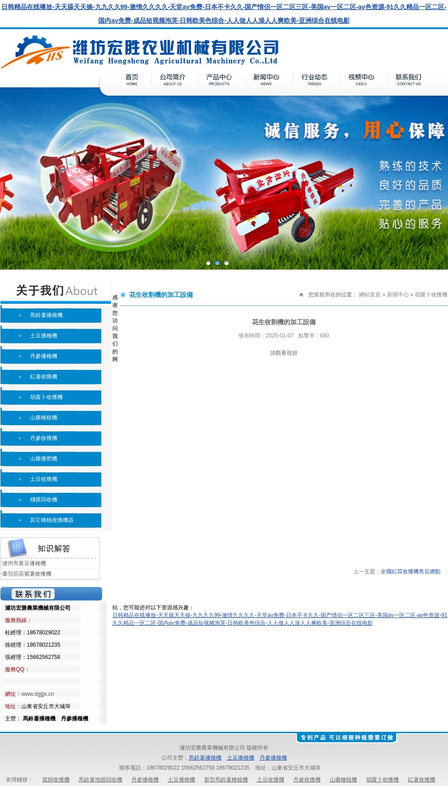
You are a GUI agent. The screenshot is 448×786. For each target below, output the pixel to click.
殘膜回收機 (43, 499)
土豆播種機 (43, 335)
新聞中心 (398, 294)
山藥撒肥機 (43, 458)
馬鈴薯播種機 (46, 315)
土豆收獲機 (43, 479)
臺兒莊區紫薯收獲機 (26, 574)
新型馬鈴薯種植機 (226, 779)
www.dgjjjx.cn (37, 694)
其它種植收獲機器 (52, 520)
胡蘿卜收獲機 (46, 397)
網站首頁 (370, 294)
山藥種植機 (43, 417)
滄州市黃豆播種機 (24, 563)
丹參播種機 (43, 356)
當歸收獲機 (56, 779)
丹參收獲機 (43, 438)
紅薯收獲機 (43, 376)
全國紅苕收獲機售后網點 (411, 571)
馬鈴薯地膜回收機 (100, 779)
